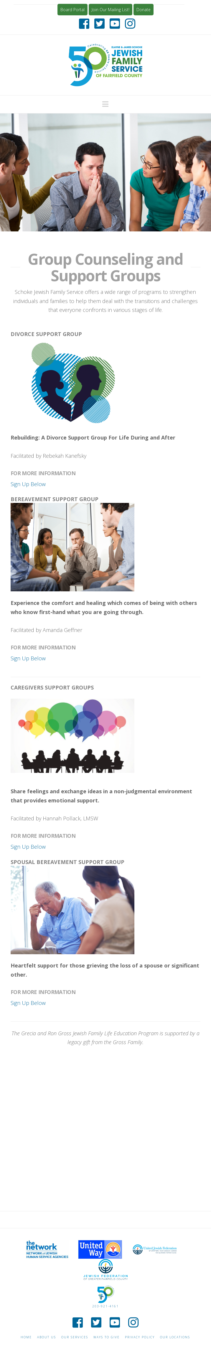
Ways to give (106, 1337)
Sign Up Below (28, 484)
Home (26, 1337)
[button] (105, 104)
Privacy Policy (140, 1337)
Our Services (74, 1337)
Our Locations (175, 1337)
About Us (46, 1337)
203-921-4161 (105, 1306)
